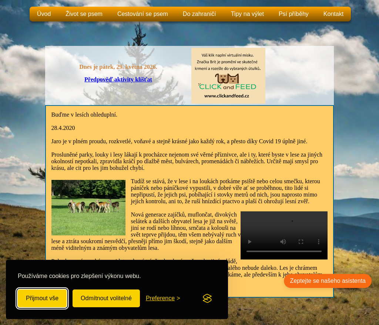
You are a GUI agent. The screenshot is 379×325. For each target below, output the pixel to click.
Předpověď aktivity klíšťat (118, 79)
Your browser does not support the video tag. (284, 235)
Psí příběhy (294, 14)
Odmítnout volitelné (106, 298)
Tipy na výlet (247, 14)
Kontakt (333, 14)
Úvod (44, 14)
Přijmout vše (42, 298)
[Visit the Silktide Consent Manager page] (207, 298)
